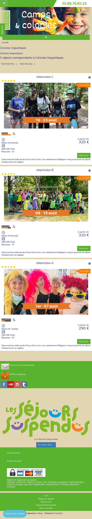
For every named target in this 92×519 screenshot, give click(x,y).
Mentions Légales (46, 499)
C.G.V (46, 495)
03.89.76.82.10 (74, 3)
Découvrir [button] (83, 155)
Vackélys (58, 513)
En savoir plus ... (46, 444)
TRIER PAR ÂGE (25, 64)
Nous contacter (46, 508)
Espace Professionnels (46, 505)
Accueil (5, 42)
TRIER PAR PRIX (7, 64)
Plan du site (46, 502)
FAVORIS (2, 30)
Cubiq (39, 513)
